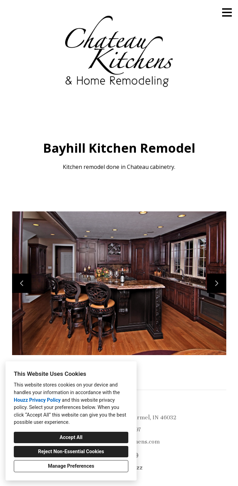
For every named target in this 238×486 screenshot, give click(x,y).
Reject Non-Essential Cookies (71, 452)
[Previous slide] (21, 283)
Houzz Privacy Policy (37, 400)
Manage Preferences (71, 466)
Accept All (71, 437)
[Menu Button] (227, 12)
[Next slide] (216, 283)
